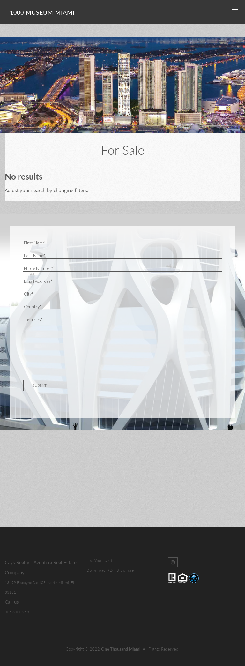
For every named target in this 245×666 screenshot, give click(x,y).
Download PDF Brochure (110, 570)
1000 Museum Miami (42, 12)
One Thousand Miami (120, 649)
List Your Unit (99, 560)
